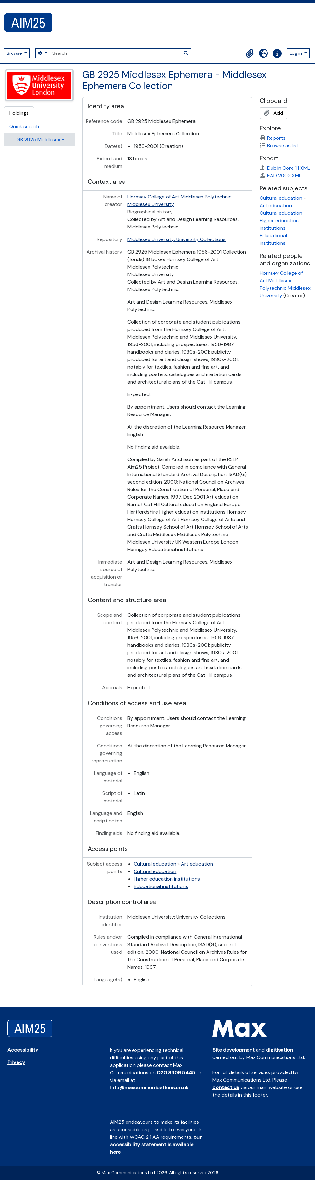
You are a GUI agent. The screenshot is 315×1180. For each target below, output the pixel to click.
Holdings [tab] (19, 113)
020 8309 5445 (176, 1072)
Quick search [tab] (24, 126)
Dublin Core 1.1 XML (285, 168)
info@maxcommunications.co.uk (149, 1087)
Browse (15, 53)
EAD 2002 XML (281, 175)
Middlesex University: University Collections (177, 239)
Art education (197, 864)
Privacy (16, 1062)
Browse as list (279, 145)
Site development (233, 1050)
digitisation (279, 1050)
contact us (225, 1087)
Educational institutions (161, 886)
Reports (273, 138)
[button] (250, 53)
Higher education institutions (167, 879)
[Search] (115, 53)
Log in (296, 53)
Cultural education (155, 864)
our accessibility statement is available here (156, 1144)
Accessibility (23, 1050)
